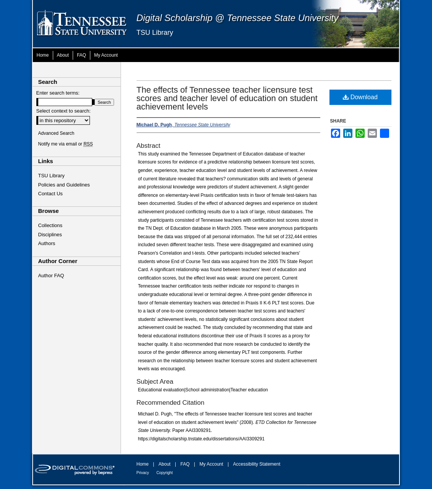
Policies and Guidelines (64, 185)
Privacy (143, 473)
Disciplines (50, 234)
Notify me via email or (65, 144)
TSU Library (155, 32)
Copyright (164, 473)
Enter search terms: (58, 93)
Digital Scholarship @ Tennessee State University (238, 18)
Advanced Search (56, 133)
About (164, 464)
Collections (50, 225)
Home (143, 464)
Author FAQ (51, 275)
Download (360, 97)
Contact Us (50, 193)
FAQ (184, 464)
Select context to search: (63, 111)
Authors (46, 243)
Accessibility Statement (256, 464)
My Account (211, 464)
